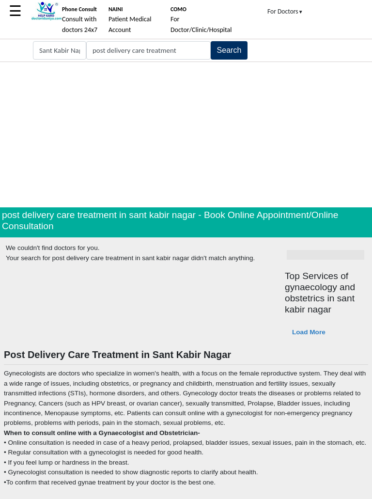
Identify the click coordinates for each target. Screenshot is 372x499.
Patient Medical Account (130, 20)
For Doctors (285, 11)
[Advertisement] (186, 135)
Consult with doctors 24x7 (79, 20)
